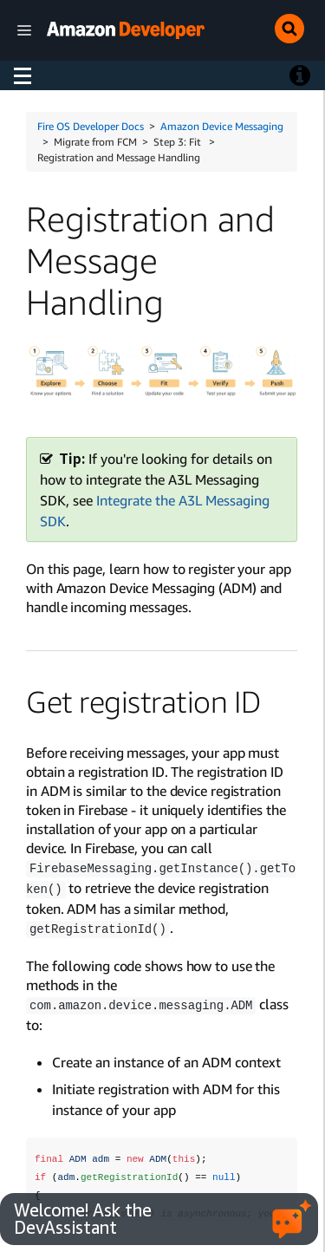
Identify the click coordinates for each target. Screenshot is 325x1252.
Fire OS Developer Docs (90, 126)
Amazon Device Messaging (221, 126)
